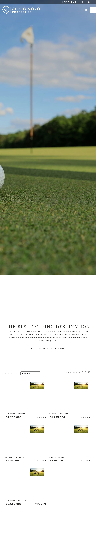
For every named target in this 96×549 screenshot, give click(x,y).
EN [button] (86, 10)
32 (89, 372)
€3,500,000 (14, 504)
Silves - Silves (57, 457)
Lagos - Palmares (59, 414)
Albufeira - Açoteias (17, 501)
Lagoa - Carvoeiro (16, 457)
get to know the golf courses (48, 349)
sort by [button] (10, 373)
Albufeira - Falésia (15, 414)
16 (85, 372)
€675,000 (56, 460)
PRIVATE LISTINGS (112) (76, 2)
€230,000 (12, 460)
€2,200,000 (14, 417)
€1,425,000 (57, 417)
